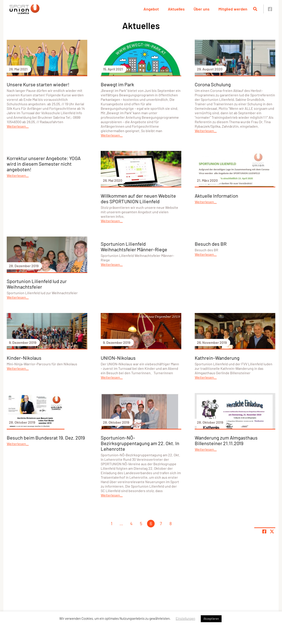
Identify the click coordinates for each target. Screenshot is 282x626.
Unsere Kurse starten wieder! (38, 84)
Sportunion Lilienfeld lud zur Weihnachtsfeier (37, 284)
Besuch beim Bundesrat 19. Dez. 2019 (46, 437)
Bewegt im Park (117, 84)
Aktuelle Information (216, 196)
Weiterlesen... (18, 126)
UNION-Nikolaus (118, 358)
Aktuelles (176, 8)
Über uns (201, 8)
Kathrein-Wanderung (217, 358)
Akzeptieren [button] (211, 618)
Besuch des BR (210, 244)
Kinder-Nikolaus (24, 358)
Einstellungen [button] (185, 618)
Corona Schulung (213, 84)
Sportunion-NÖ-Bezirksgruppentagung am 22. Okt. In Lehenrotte (140, 443)
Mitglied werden (232, 8)
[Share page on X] (272, 531)
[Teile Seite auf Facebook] (264, 531)
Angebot (151, 8)
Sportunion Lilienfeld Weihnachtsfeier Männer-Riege (134, 246)
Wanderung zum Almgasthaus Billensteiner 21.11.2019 (226, 440)
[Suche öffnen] (255, 9)
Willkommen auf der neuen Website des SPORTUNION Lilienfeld (138, 198)
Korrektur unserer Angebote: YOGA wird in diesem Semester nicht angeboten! (44, 163)
